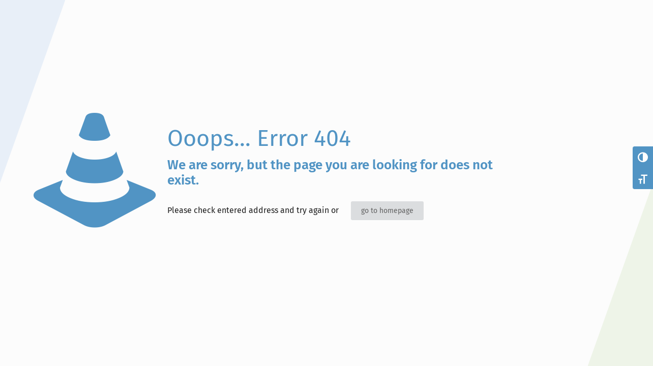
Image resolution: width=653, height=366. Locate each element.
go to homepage (387, 210)
